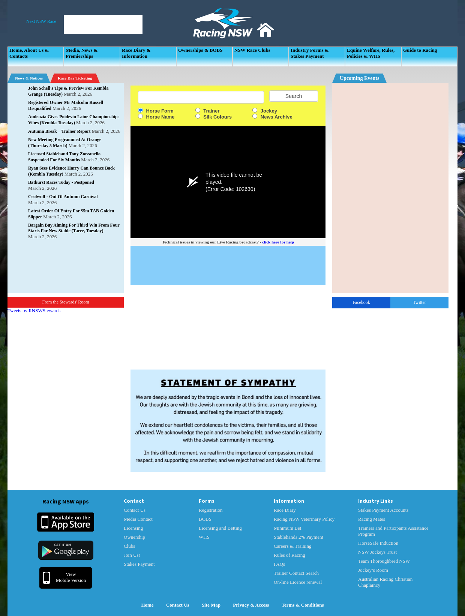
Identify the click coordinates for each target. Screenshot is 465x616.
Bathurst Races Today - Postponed (61, 182)
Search (293, 96)
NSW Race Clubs (252, 50)
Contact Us (135, 510)
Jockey (264, 111)
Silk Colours (213, 117)
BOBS (205, 519)
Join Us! (132, 555)
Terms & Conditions (303, 605)
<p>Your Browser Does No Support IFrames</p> (390, 188)
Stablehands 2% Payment (298, 537)
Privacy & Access (251, 605)
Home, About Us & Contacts (29, 53)
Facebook (361, 302)
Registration (211, 510)
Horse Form (156, 111)
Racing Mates (371, 519)
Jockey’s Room (373, 570)
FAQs (279, 564)
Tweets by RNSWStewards (34, 310)
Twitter (419, 302)
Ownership (134, 537)
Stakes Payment (139, 564)
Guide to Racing (420, 50)
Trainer (207, 111)
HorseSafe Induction (378, 543)
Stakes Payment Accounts (383, 510)
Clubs (129, 546)
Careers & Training (292, 546)
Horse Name (156, 117)
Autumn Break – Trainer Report (59, 131)
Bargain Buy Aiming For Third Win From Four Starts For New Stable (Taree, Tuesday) (74, 227)
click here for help (278, 242)
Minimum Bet (287, 528)
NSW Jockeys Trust (377, 552)
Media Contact (138, 519)
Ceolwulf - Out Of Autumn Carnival (63, 196)
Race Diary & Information (136, 53)
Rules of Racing (289, 555)
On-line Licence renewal (298, 582)
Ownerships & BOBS (200, 50)
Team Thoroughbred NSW (384, 561)
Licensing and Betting (220, 528)
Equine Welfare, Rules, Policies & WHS (370, 53)
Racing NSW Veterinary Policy (304, 519)
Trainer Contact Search (296, 573)
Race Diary (285, 510)
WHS (204, 537)
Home (147, 605)
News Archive (272, 117)
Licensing (133, 528)
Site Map (211, 605)
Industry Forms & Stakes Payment (310, 53)
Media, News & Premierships (82, 53)
